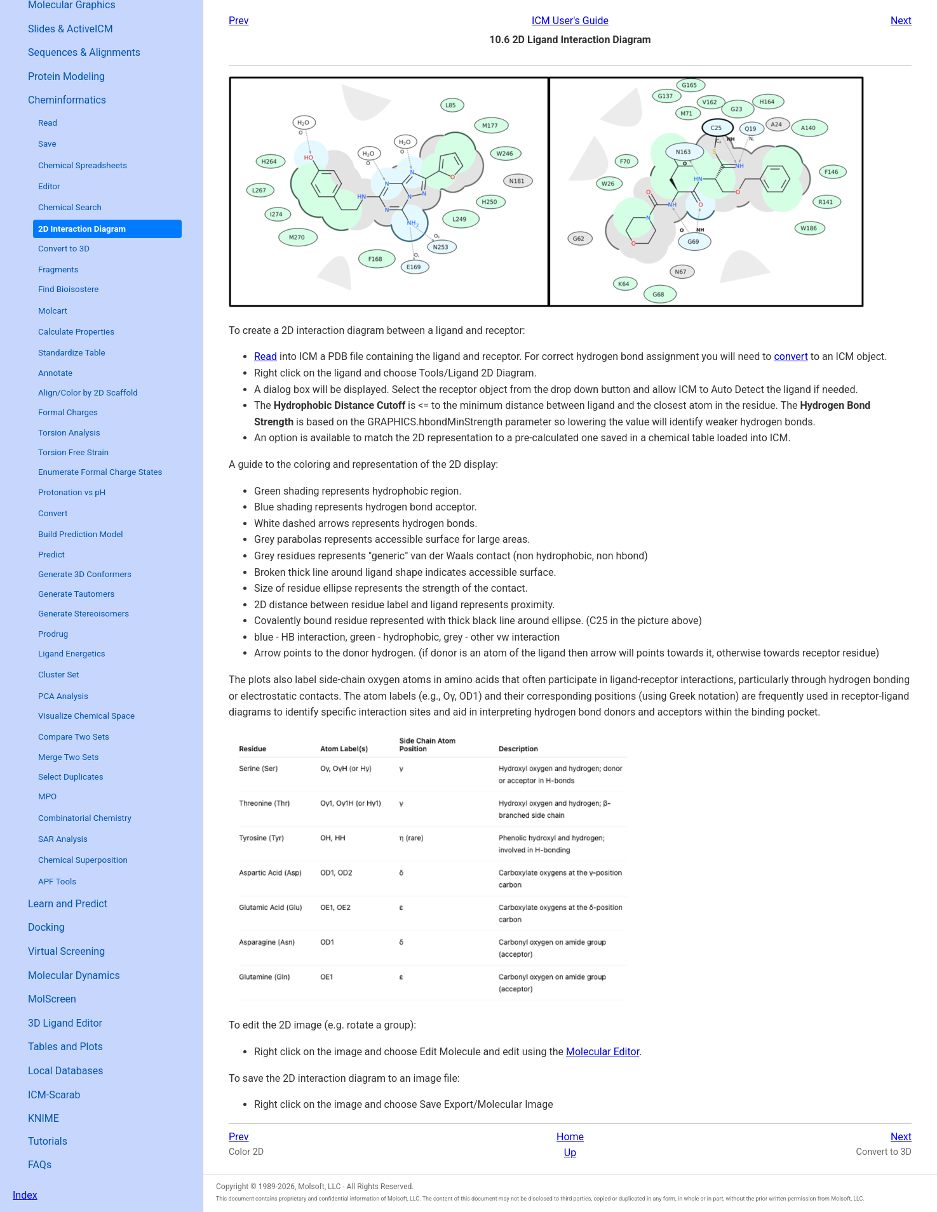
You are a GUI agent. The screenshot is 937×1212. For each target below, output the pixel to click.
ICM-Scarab (54, 1095)
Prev (239, 21)
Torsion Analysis (69, 432)
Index (25, 1195)
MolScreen (52, 999)
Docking (46, 927)
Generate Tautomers (76, 594)
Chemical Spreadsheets (82, 165)
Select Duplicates (71, 777)
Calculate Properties (76, 331)
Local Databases (66, 1071)
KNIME (43, 1118)
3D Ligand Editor (65, 1023)
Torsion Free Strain (73, 452)
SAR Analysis (63, 839)
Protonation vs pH (71, 492)
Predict (51, 554)
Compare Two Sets (73, 737)
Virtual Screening (66, 951)
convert (791, 356)
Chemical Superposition (83, 860)
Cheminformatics (67, 100)
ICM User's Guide (570, 21)
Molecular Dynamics (74, 975)
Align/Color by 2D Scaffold (88, 392)
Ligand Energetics (71, 653)
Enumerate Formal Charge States (100, 472)
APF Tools (57, 881)
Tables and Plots (65, 1047)
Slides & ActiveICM (70, 29)
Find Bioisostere (68, 289)
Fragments (58, 269)
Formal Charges (68, 412)
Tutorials (47, 1141)
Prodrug (53, 634)
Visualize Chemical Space (86, 716)
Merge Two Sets (68, 757)
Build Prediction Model (80, 534)
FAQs (39, 1165)
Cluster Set (58, 674)
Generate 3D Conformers (84, 574)
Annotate (55, 373)
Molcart (52, 311)
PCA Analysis (63, 696)
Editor (49, 186)
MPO (47, 796)
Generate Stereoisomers (83, 613)
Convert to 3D (64, 248)
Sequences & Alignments (84, 52)
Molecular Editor (602, 1052)
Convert (52, 513)
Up (570, 1153)
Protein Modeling (66, 76)
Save (47, 144)
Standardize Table (71, 352)
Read (47, 123)
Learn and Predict (67, 904)
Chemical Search (70, 207)
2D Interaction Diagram (82, 229)
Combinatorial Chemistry (84, 818)
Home (570, 1137)
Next (901, 21)
